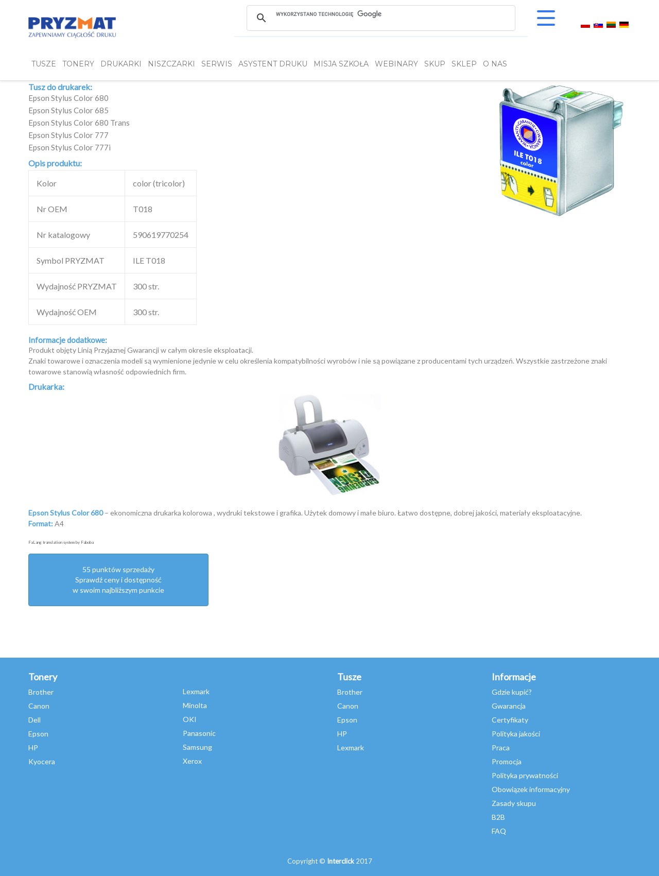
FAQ (499, 831)
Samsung (197, 747)
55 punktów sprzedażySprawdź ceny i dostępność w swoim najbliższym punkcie (118, 579)
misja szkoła (341, 63)
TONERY (78, 63)
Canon (38, 705)
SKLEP (464, 63)
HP (33, 747)
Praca (501, 747)
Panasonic (199, 733)
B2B (498, 817)
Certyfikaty (510, 719)
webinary (396, 63)
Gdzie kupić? (512, 692)
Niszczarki (171, 63)
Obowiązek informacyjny (531, 789)
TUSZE (43, 63)
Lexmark (196, 691)
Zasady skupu (514, 803)
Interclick (340, 861)
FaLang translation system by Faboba (61, 542)
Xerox (192, 761)
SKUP (434, 63)
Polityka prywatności (525, 775)
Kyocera (41, 761)
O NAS (495, 63)
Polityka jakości (516, 733)
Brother (41, 692)
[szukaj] (380, 14)
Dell (34, 719)
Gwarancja (509, 705)
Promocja (507, 761)
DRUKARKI (121, 63)
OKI (190, 719)
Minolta (195, 705)
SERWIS (216, 63)
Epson (38, 733)
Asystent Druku (272, 63)
